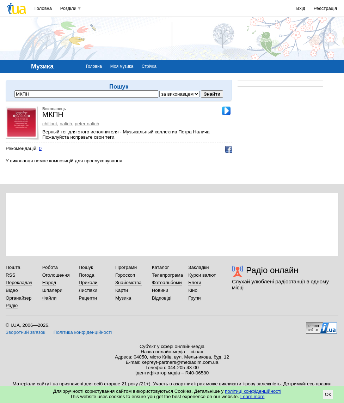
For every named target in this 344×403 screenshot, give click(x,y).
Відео (12, 290)
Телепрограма (167, 275)
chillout (49, 123)
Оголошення (56, 275)
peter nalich (87, 123)
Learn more (252, 396)
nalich (66, 123)
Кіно (192, 290)
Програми (126, 267)
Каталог (160, 267)
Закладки (198, 267)
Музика (123, 298)
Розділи (68, 8)
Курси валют (202, 275)
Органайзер (18, 298)
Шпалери (52, 290)
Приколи (88, 282)
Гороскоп (125, 275)
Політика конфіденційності (83, 332)
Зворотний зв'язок (25, 332)
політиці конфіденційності (253, 391)
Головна (43, 8)
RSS (11, 275)
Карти (121, 290)
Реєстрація (325, 8)
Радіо (12, 305)
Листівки (88, 290)
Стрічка (149, 66)
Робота (50, 267)
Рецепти (88, 298)
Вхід (301, 8)
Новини (160, 290)
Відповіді (162, 298)
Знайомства (128, 282)
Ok (328, 394)
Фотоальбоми (167, 282)
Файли (49, 298)
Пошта (13, 267)
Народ (49, 282)
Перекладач (19, 282)
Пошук (86, 267)
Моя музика (121, 66)
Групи (194, 298)
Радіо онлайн (272, 270)
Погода (86, 275)
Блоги (194, 282)
